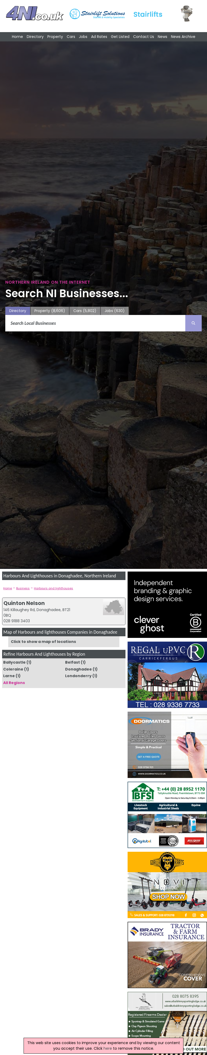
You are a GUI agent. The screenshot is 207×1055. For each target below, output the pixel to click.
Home (17, 36)
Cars (71, 36)
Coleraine (13, 669)
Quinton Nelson (24, 603)
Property (55, 36)
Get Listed (120, 36)
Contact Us (143, 36)
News (162, 36)
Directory (35, 36)
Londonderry (78, 675)
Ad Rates (99, 36)
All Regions (14, 682)
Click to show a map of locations (43, 641)
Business (23, 588)
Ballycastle (14, 662)
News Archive (183, 36)
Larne (9, 675)
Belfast (72, 662)
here (108, 1048)
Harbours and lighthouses (53, 588)
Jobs (83, 36)
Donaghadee (78, 669)
